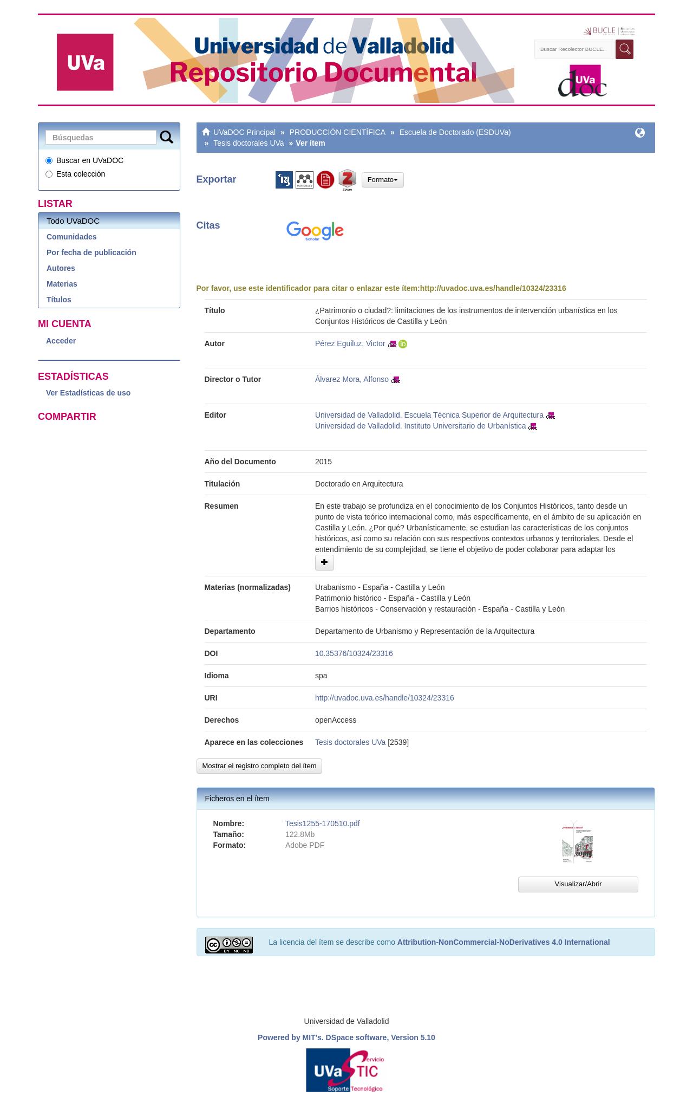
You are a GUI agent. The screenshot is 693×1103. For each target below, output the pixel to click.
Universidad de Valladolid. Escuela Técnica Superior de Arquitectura (429, 415)
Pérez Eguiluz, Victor (350, 343)
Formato (383, 180)
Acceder (61, 340)
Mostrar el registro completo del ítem (259, 766)
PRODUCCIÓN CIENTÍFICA (337, 132)
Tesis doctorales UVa (248, 143)
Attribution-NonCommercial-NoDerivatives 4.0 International (503, 942)
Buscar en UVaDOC (84, 160)
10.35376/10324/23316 (354, 653)
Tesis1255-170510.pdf (322, 823)
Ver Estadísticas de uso (88, 392)
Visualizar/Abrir (578, 884)
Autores (61, 268)
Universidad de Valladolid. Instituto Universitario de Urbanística (420, 425)
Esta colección (75, 174)
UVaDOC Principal (244, 132)
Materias (62, 284)
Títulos (59, 299)
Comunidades (72, 236)
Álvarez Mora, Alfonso (352, 379)
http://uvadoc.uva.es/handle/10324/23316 (493, 288)
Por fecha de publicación (91, 252)
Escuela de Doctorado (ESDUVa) (455, 132)
